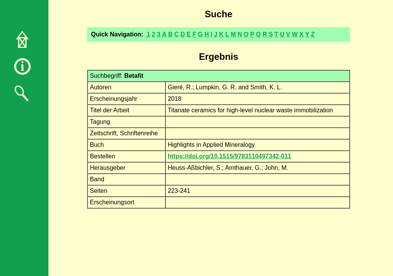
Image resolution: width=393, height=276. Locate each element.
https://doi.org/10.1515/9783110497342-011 (229, 156)
